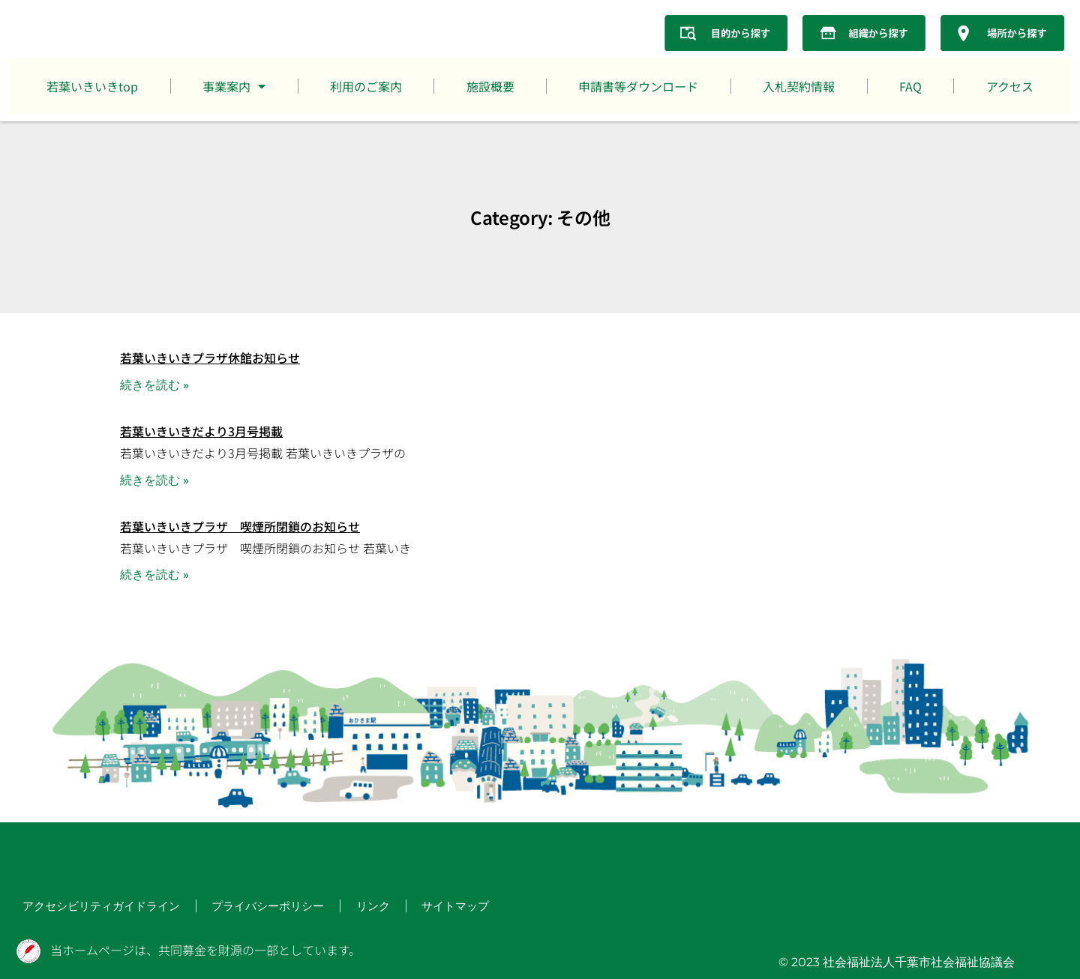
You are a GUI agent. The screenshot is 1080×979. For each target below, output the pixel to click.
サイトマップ (396, 907)
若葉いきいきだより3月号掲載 (201, 431)
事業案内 (234, 86)
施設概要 (490, 86)
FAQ (910, 86)
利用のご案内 (366, 86)
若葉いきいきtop (92, 86)
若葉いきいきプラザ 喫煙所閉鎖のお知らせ (240, 526)
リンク (321, 907)
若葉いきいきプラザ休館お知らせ (210, 358)
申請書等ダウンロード (638, 86)
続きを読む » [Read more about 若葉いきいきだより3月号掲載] (154, 480)
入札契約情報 (799, 86)
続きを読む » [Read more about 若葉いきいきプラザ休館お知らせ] (154, 385)
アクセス (1010, 86)
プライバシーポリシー (228, 907)
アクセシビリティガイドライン (85, 907)
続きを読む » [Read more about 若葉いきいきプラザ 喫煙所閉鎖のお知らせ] (154, 574)
